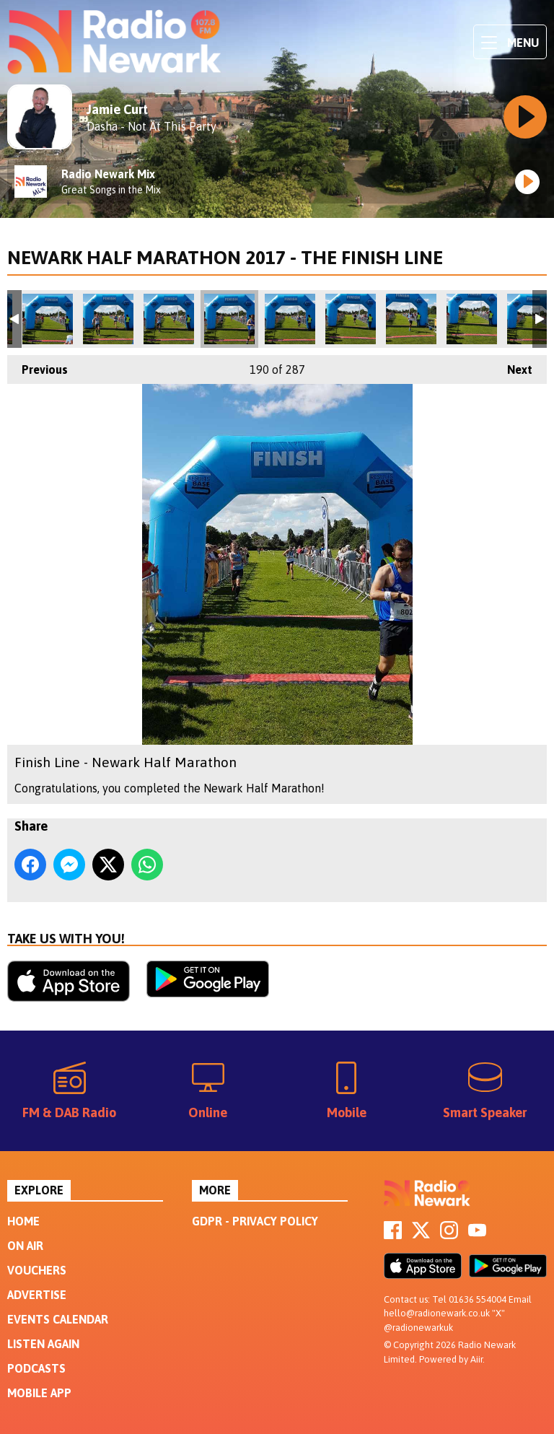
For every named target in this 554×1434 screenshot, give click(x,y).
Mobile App (39, 1392)
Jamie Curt (117, 109)
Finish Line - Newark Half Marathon (47, 319)
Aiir (476, 1359)
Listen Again (43, 1343)
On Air (25, 1245)
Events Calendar (57, 1319)
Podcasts (36, 1368)
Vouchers (36, 1270)
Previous (37, 365)
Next (512, 365)
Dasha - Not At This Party (151, 126)
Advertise (36, 1294)
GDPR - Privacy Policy (255, 1221)
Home (23, 1221)
